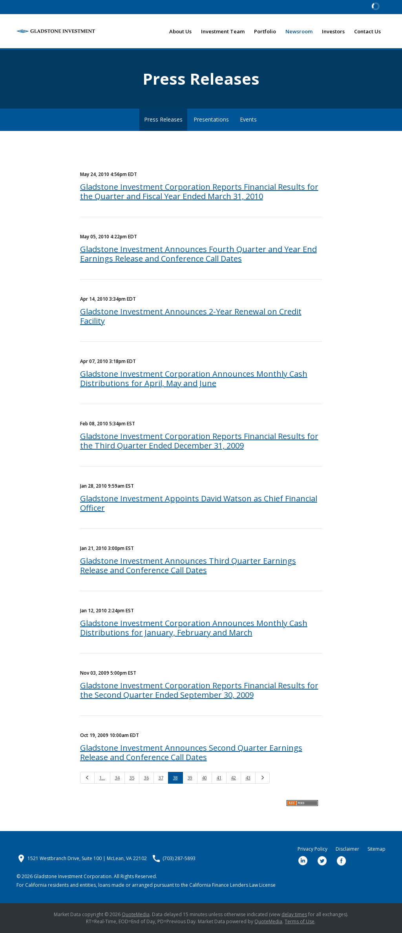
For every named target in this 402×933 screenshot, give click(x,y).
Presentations (211, 119)
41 (219, 778)
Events (248, 119)
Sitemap (376, 849)
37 (161, 778)
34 (117, 778)
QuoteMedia (136, 914)
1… (102, 778)
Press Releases (163, 119)
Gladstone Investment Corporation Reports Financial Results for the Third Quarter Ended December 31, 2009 (199, 441)
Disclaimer (347, 849)
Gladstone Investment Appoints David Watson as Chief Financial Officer (198, 503)
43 (248, 778)
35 (132, 778)
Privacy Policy (312, 849)
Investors (333, 31)
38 (175, 778)
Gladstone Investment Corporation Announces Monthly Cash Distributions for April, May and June (193, 378)
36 (146, 778)
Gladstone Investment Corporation (72, 876)
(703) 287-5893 (179, 858)
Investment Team (223, 31)
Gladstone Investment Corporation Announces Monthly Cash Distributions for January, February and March (193, 628)
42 (233, 778)
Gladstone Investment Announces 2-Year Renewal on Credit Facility (191, 316)
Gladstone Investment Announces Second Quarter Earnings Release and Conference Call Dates (191, 752)
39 (190, 778)
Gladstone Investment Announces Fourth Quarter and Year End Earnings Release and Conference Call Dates (198, 254)
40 (204, 778)
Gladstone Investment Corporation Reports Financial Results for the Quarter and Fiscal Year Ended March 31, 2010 (199, 191)
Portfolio (265, 31)
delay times (294, 914)
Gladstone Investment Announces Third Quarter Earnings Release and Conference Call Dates (188, 565)
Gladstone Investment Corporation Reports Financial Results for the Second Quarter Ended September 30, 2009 (199, 690)
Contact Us (367, 31)
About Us (180, 31)
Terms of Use (299, 921)
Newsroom (298, 31)
